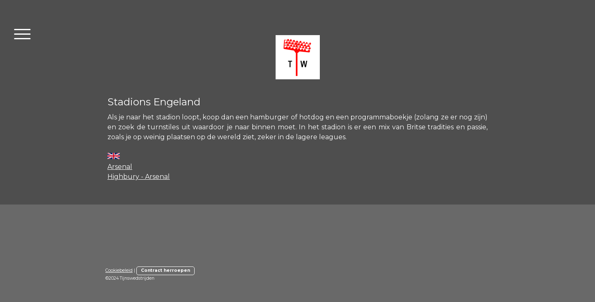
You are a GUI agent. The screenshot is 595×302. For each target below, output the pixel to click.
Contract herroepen (165, 270)
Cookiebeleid (119, 270)
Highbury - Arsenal (138, 177)
